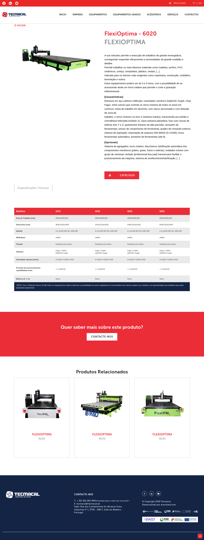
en (200, 3)
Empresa (78, 14)
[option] (56, 59)
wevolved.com (168, 504)
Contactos (191, 14)
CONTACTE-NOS (102, 336)
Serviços (172, 14)
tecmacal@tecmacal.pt (88, 504)
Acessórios (154, 14)
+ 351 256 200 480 (102, 501)
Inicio (62, 14)
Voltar (20, 25)
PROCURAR (177, 3)
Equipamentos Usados (127, 14)
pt (194, 3)
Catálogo (127, 175)
